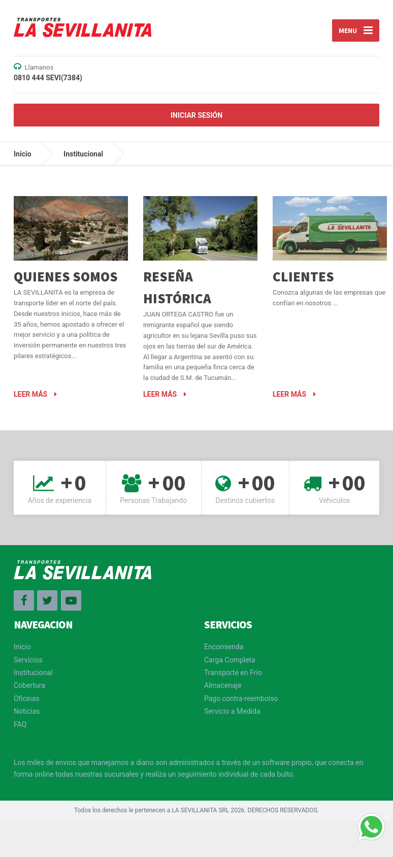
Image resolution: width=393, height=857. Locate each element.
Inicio (22, 154)
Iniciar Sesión (196, 115)
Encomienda (223, 647)
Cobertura (29, 685)
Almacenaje (222, 685)
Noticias (27, 711)
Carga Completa (229, 660)
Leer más (35, 394)
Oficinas (27, 698)
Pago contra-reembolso (241, 698)
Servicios (28, 660)
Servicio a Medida (232, 711)
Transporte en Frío (233, 673)
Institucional (83, 154)
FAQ (20, 724)
